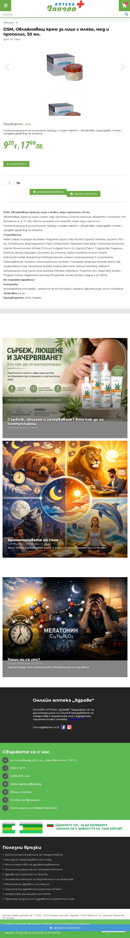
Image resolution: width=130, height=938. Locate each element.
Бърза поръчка (83, 193)
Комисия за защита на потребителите (32, 869)
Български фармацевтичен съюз (27, 859)
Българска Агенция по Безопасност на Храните (38, 879)
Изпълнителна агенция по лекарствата (33, 854)
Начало (8, 22)
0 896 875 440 (16, 776)
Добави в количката (48, 192)
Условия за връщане (21, 800)
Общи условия (17, 792)
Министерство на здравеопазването (31, 864)
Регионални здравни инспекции (26, 884)
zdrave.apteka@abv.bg (22, 784)
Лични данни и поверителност (30, 808)
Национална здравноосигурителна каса (32, 889)
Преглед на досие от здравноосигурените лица (38, 898)
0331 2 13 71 (14, 768)
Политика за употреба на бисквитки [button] (38, 932)
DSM (28, 124)
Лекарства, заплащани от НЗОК (27, 894)
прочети (75, 719)
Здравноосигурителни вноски (25, 874)
